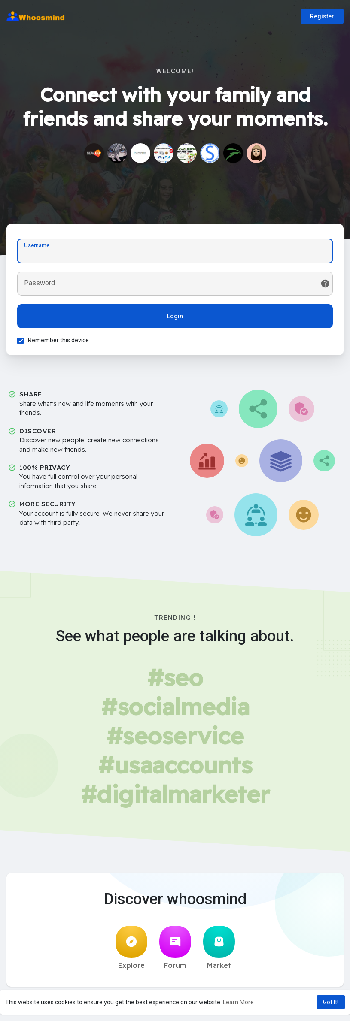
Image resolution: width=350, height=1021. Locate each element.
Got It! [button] (330, 1002)
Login (175, 316)
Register (322, 16)
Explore (131, 948)
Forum (175, 948)
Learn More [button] (238, 1002)
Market (219, 948)
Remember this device (58, 340)
